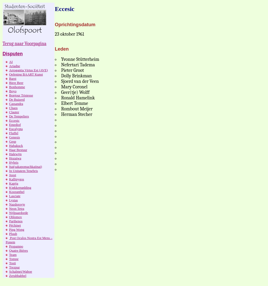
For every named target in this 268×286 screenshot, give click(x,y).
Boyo (12, 91)
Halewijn (15, 154)
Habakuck (16, 146)
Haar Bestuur (18, 150)
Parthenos (16, 221)
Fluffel (13, 133)
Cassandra (16, 104)
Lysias (13, 200)
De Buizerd (17, 99)
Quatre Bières (18, 250)
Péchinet (15, 225)
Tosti (12, 263)
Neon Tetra (16, 209)
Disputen (13, 53)
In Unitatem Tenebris (23, 171)
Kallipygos (16, 179)
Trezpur (14, 267)
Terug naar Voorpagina (24, 43)
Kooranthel (16, 192)
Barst (12, 78)
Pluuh (13, 234)
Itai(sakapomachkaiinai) (25, 167)
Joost (12, 175)
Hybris (13, 162)
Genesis (14, 137)
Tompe (14, 259)
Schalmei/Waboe (20, 271)
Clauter (14, 112)
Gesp (12, 141)
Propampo (16, 246)
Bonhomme (17, 87)
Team (13, 255)
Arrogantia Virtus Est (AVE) (28, 70)
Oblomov (15, 217)
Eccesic (14, 120)
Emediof (15, 125)
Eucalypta (16, 129)
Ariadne (14, 66)
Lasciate (14, 196)
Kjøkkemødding (20, 188)
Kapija (13, 183)
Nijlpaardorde (18, 213)
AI (11, 62)
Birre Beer (16, 83)
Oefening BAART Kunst (26, 74)
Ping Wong (16, 229)
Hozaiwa (15, 158)
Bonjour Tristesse (21, 95)
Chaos (13, 108)
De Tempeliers (19, 116)
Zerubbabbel (17, 276)
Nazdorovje (17, 204)
